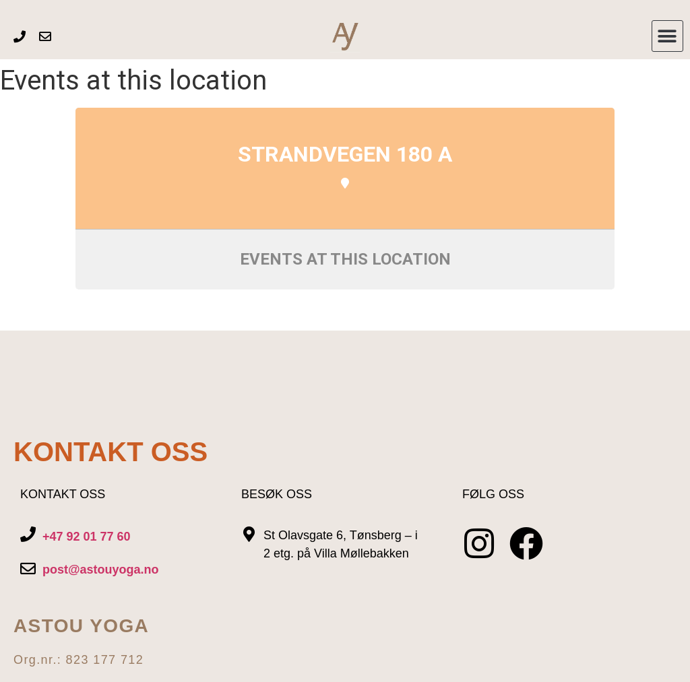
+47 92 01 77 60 (86, 536)
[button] (667, 36)
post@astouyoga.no (100, 569)
